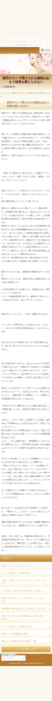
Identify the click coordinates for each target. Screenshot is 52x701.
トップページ (5, 93)
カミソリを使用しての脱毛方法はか (16, 626)
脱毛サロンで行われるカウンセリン (16, 565)
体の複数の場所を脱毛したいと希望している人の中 (23, 608)
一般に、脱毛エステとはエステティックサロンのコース (23, 581)
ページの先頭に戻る (26, 649)
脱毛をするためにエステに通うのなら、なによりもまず (23, 599)
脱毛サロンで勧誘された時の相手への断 (18, 641)
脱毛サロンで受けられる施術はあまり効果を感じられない (26, 79)
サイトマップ (8, 658)
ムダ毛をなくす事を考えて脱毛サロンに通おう (21, 591)
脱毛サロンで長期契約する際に (15, 634)
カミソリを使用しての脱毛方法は (16, 573)
